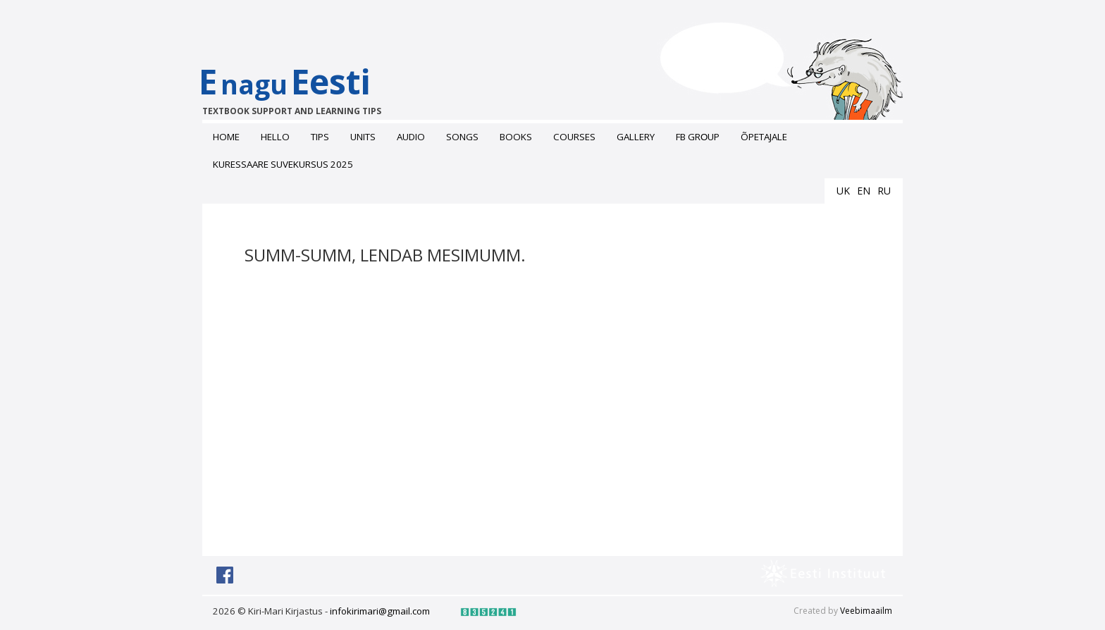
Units (363, 136)
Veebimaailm (866, 611)
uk (843, 190)
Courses (574, 136)
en (863, 190)
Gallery (636, 136)
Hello (275, 136)
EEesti (299, 87)
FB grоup (698, 136)
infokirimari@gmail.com (380, 611)
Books (516, 136)
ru (884, 190)
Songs (462, 136)
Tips (320, 136)
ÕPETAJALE (764, 136)
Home (226, 136)
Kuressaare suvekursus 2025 (283, 164)
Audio (411, 136)
